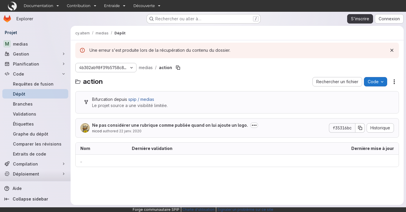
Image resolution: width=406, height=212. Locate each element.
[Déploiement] (35, 173)
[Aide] (35, 188)
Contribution (78, 6)
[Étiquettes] (35, 123)
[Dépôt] (35, 94)
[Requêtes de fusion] (35, 84)
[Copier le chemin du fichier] (178, 67)
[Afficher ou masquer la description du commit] (254, 125)
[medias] (35, 44)
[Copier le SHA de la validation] (360, 128)
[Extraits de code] (35, 153)
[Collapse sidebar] (35, 199)
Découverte (144, 6)
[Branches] (35, 103)
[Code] (35, 74)
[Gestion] (35, 54)
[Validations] (35, 113)
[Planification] (35, 64)
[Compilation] (35, 163)
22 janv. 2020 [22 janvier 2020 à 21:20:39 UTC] (130, 131)
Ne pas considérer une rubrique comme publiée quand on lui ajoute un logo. (170, 125)
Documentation (39, 6)
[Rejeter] (391, 50)
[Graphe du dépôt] (35, 133)
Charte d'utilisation (198, 209)
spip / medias (141, 99)
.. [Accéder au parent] (81, 160)
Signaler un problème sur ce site (245, 209)
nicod (97, 131)
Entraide (112, 6)
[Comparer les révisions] (35, 143)
